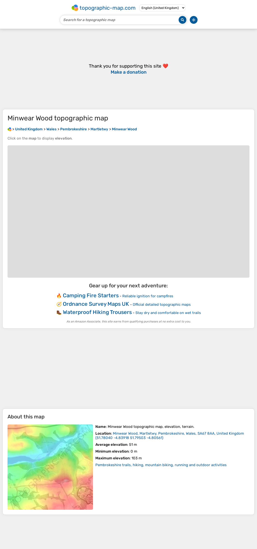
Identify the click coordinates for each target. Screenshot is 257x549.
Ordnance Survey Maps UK (96, 304)
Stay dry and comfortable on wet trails (168, 313)
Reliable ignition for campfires (147, 296)
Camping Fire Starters (91, 295)
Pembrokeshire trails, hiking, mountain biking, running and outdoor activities (161, 465)
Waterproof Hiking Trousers (97, 312)
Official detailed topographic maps (162, 304)
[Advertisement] (128, 368)
